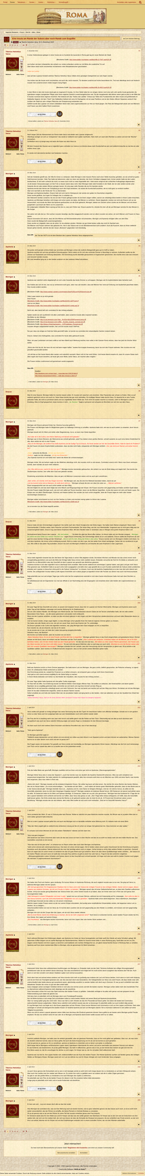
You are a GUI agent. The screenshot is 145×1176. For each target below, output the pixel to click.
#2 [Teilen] (139, 130)
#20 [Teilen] (139, 1100)
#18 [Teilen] (139, 1034)
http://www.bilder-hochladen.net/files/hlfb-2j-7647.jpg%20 (89, 60)
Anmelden (83, 1153)
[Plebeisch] (21, 63)
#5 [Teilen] (139, 276)
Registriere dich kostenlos (78, 1148)
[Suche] (140, 2)
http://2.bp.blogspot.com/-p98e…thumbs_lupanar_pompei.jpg (61, 322)
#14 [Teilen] (139, 810)
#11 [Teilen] (139, 663)
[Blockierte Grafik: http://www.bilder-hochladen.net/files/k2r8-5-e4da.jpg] (52, 306)
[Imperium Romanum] (72, 17)
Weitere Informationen (129, 1173)
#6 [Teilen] (139, 391)
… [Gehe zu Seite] (20, 45)
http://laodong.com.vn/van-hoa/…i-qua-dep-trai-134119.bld (55, 373)
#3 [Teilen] (139, 173)
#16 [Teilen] (139, 934)
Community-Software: (72, 1169)
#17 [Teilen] (139, 964)
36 (23, 45)
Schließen (141, 1173)
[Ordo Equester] (21, 70)
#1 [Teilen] (139, 51)
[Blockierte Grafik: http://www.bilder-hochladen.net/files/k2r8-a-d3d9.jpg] (52, 502)
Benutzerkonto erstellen (66, 1153)
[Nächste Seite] (26, 45)
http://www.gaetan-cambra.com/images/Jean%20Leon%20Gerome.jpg (64, 292)
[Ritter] (21, 60)
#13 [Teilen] (139, 766)
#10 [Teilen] (139, 603)
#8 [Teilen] (139, 521)
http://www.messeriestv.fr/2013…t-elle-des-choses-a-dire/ (55, 376)
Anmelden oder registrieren (126, 2)
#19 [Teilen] (139, 1067)
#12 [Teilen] (139, 707)
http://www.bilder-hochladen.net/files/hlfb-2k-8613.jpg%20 (89, 87)
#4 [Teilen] (139, 246)
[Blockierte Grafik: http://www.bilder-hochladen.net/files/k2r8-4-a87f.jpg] (52, 301)
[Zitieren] (138, 124)
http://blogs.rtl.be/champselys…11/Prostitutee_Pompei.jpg (60, 324)
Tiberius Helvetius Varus (29, 42)
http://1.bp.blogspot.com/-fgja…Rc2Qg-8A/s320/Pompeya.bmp (62, 319)
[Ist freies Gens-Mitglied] (21, 67)
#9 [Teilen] (139, 553)
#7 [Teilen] (139, 421)
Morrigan (45, 381)
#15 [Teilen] (139, 878)
